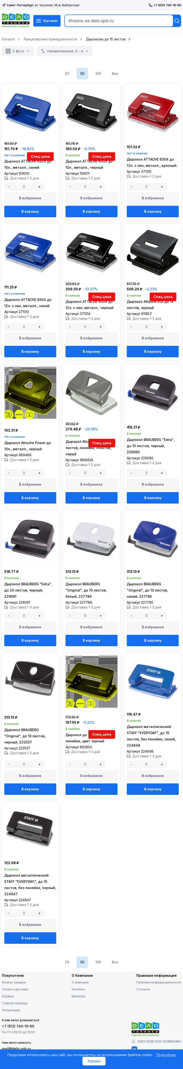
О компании (80, 992)
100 (98, 73)
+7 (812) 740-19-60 (165, 5)
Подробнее (166, 1055)
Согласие (143, 999)
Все (115, 73)
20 (67, 73)
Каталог (47, 21)
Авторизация (11, 1020)
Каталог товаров (14, 992)
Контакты (78, 999)
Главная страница (14, 1013)
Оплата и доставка (15, 999)
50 (82, 73)
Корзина (8, 1006)
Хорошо (94, 1061)
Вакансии (78, 1006)
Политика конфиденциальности (158, 992)
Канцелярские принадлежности (50, 39)
